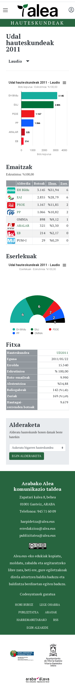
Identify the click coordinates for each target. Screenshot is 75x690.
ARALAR (23, 225)
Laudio (19, 61)
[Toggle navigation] (5, 10)
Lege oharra (50, 605)
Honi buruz (24, 605)
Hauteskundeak (37, 23)
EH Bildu (23, 190)
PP (19, 212)
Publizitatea (28, 612)
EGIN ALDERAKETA (26, 456)
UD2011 (62, 352)
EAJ (19, 197)
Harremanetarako (32, 620)
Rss (55, 620)
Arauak (51, 612)
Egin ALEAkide (37, 628)
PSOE (21, 204)
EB (19, 233)
